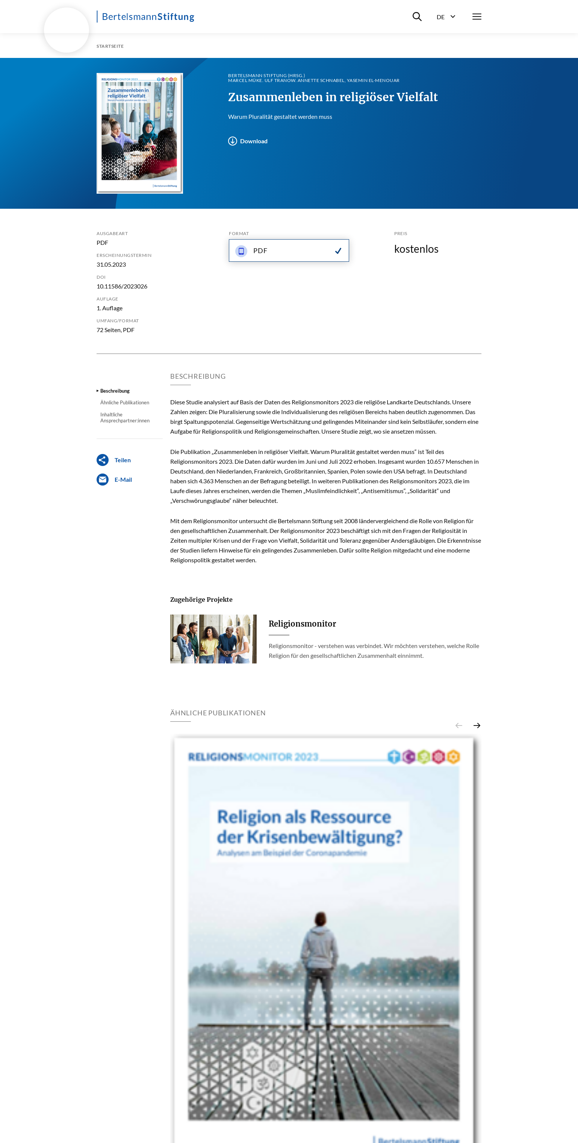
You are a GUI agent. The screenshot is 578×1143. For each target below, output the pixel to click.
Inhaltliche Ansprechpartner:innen (125, 417)
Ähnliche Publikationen (124, 402)
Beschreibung (115, 391)
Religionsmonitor (302, 623)
